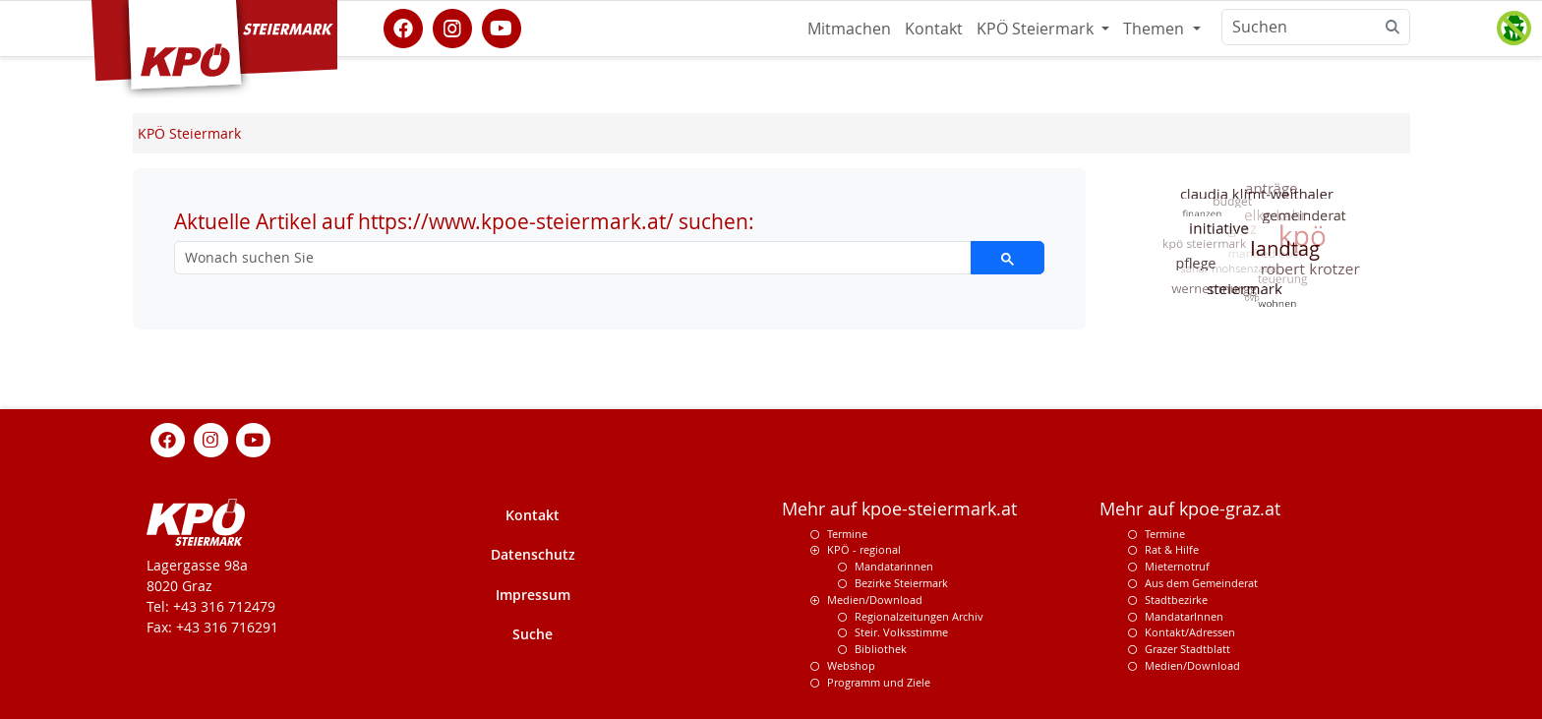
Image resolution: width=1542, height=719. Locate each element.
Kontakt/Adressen (1190, 632)
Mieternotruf (1177, 566)
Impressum (533, 594)
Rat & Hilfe (1172, 549)
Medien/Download (874, 599)
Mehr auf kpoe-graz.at (1189, 509)
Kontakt (934, 28)
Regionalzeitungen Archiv (919, 616)
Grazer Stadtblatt (1187, 648)
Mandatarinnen (894, 566)
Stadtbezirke (1176, 599)
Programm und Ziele (878, 682)
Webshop (851, 665)
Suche (532, 634)
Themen (1155, 28)
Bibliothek (881, 648)
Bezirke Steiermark (901, 582)
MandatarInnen (1184, 616)
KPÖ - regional (864, 549)
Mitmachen (849, 28)
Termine (847, 533)
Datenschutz (533, 554)
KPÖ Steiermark (1037, 28)
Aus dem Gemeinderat (1201, 582)
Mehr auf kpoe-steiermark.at (899, 509)
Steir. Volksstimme (901, 632)
